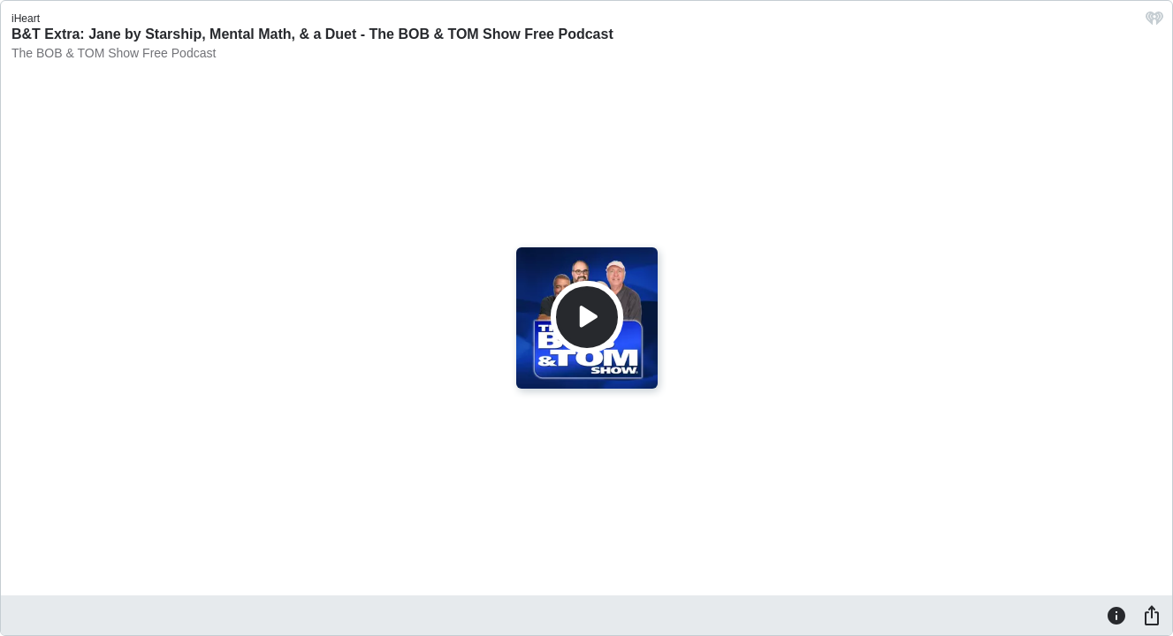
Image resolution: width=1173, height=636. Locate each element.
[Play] (587, 317)
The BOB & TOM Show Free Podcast (113, 53)
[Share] (1151, 614)
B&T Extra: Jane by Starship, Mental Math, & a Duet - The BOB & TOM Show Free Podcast (312, 34)
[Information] (1116, 614)
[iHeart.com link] (1154, 22)
